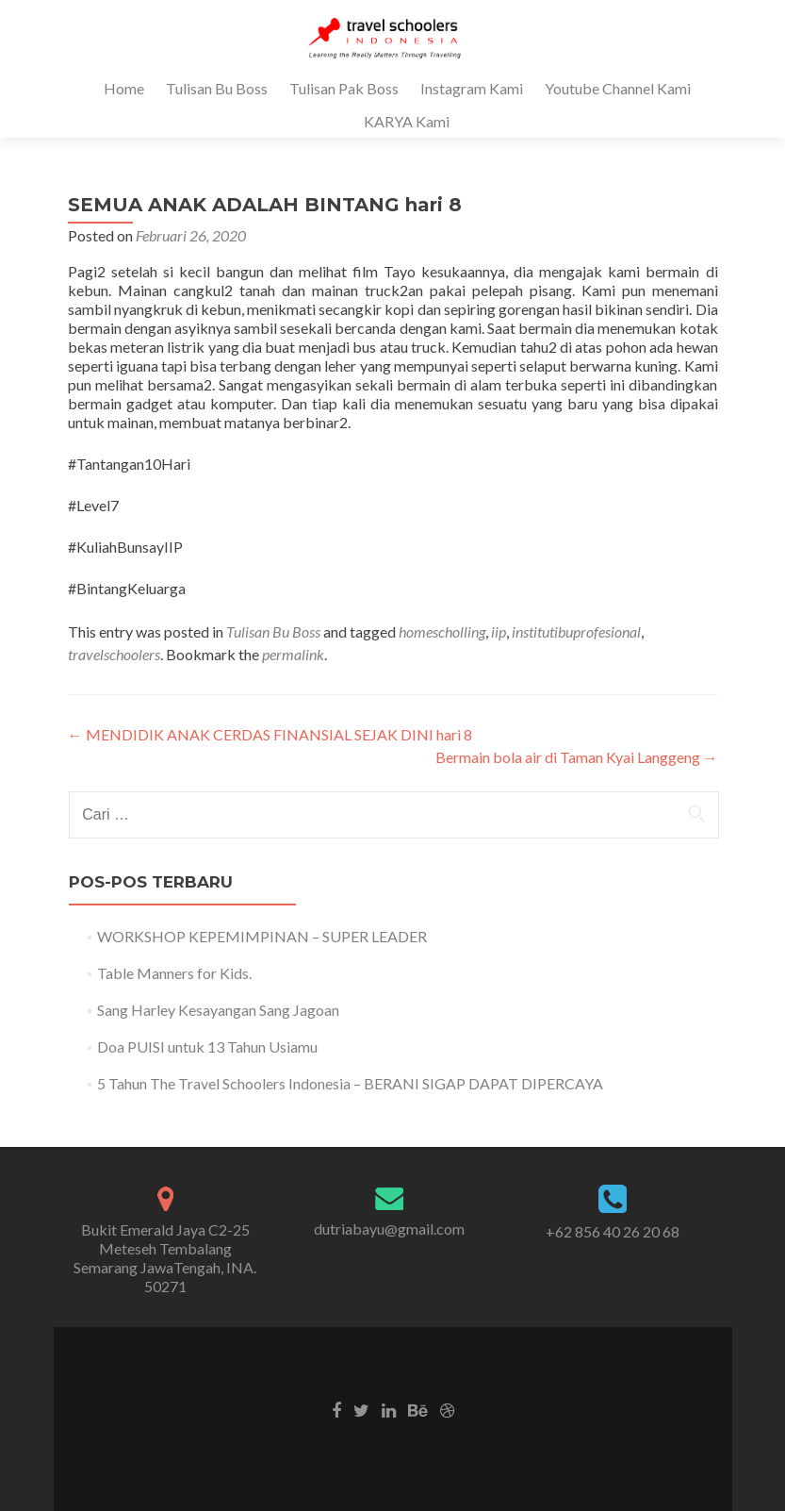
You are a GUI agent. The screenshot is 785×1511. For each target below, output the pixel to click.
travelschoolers (114, 654)
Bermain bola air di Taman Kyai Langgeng (576, 757)
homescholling (442, 631)
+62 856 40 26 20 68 (612, 1231)
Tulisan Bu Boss (217, 88)
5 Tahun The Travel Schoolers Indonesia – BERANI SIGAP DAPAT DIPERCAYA (350, 1083)
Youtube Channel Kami (618, 88)
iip (498, 631)
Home (124, 88)
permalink (293, 654)
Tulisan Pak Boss (344, 88)
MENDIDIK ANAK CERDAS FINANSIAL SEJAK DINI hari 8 (270, 734)
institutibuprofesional (576, 631)
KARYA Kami (407, 121)
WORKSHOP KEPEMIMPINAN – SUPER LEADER (262, 936)
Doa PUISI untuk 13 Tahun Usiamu (207, 1046)
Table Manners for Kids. (174, 973)
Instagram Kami (471, 88)
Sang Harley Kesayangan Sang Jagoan (218, 1010)
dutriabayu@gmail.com (389, 1228)
